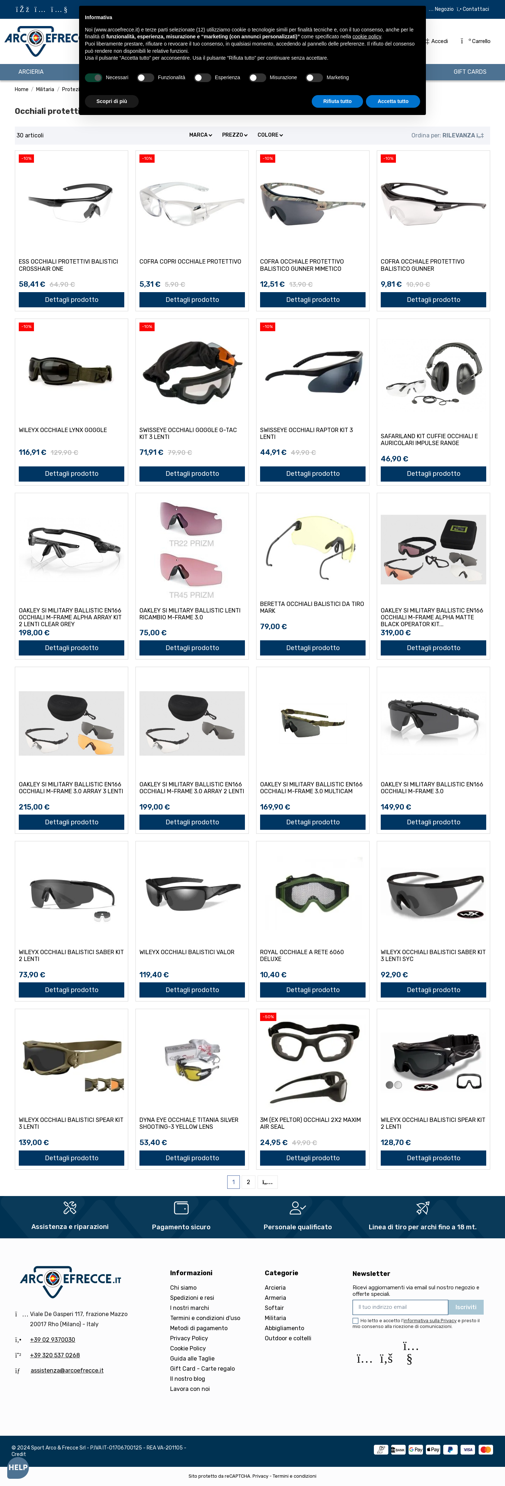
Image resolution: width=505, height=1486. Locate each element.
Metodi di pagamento (199, 1328)
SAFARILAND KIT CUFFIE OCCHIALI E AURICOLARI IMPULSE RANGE (429, 440)
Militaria (275, 1318)
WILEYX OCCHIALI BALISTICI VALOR (186, 952)
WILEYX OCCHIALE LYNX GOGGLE (63, 430)
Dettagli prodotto (72, 300)
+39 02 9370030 (52, 1339)
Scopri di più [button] (111, 101)
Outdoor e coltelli (288, 1338)
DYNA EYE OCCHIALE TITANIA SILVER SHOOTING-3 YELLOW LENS (188, 1123)
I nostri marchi (189, 1307)
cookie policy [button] (367, 36)
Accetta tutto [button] (393, 101)
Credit (19, 1454)
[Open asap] (18, 1468)
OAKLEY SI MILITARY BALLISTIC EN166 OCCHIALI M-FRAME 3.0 (432, 788)
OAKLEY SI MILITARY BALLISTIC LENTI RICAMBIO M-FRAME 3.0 (190, 614)
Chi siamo (183, 1287)
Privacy (260, 1476)
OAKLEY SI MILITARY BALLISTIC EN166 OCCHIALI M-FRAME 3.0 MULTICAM (311, 788)
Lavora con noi (190, 1388)
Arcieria (275, 1287)
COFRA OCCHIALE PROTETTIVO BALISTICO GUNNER (423, 265)
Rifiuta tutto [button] (337, 101)
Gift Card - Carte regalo (202, 1368)
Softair (274, 1307)
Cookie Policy (188, 1348)
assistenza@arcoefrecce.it (67, 1370)
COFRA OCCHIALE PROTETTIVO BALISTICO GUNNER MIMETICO (302, 265)
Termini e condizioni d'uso (205, 1318)
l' (429, 1320)
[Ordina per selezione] (447, 135)
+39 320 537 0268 (55, 1355)
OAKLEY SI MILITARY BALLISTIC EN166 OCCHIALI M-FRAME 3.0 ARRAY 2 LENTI (191, 788)
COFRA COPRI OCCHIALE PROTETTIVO (190, 261)
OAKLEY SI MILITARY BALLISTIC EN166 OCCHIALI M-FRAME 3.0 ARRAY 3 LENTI (71, 788)
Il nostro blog (187, 1378)
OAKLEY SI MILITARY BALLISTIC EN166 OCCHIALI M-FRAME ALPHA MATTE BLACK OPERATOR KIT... (432, 617)
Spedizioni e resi (192, 1297)
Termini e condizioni (294, 1476)
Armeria (275, 1297)
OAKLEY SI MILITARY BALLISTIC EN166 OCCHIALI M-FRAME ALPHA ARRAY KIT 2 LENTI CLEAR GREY (70, 617)
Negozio (444, 9)
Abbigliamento (284, 1328)
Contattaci (475, 9)
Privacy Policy (189, 1338)
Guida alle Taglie (192, 1358)
